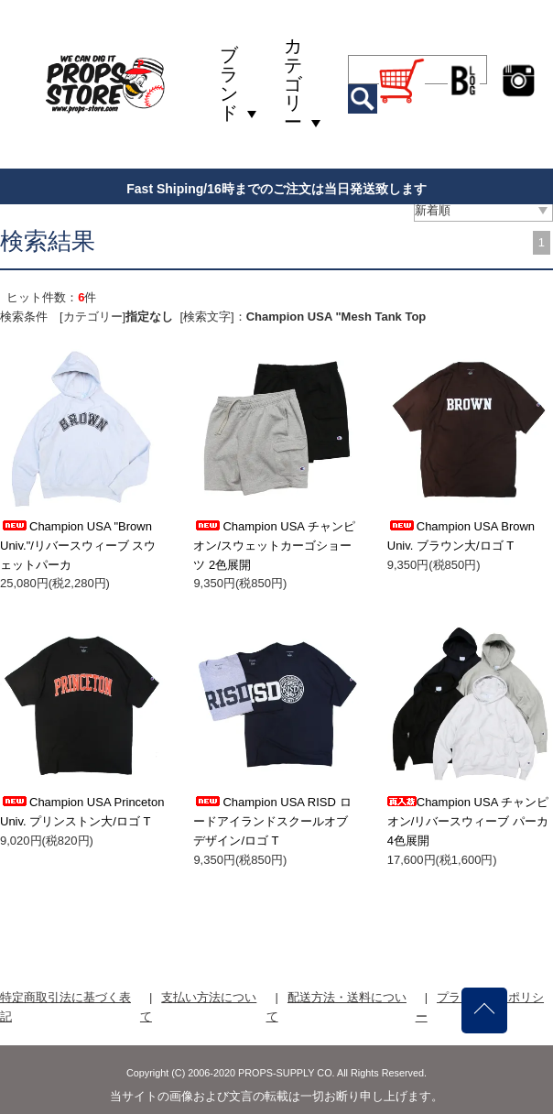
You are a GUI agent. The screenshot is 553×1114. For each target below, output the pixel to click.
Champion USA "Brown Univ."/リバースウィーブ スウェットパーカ (78, 545)
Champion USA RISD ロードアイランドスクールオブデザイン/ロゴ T (272, 821)
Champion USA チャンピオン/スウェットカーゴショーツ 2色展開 (274, 545)
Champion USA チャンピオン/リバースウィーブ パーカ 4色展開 (468, 821)
